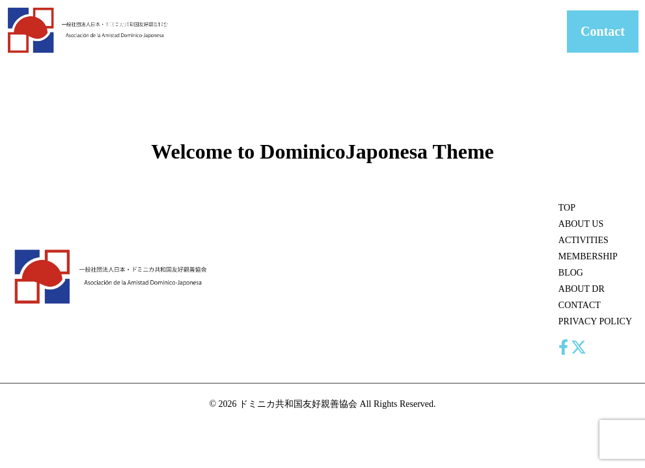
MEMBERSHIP (301, 24)
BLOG (362, 24)
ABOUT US (168, 31)
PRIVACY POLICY (595, 321)
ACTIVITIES (227, 24)
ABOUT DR (409, 31)
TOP (566, 208)
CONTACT (465, 24)
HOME (120, 24)
